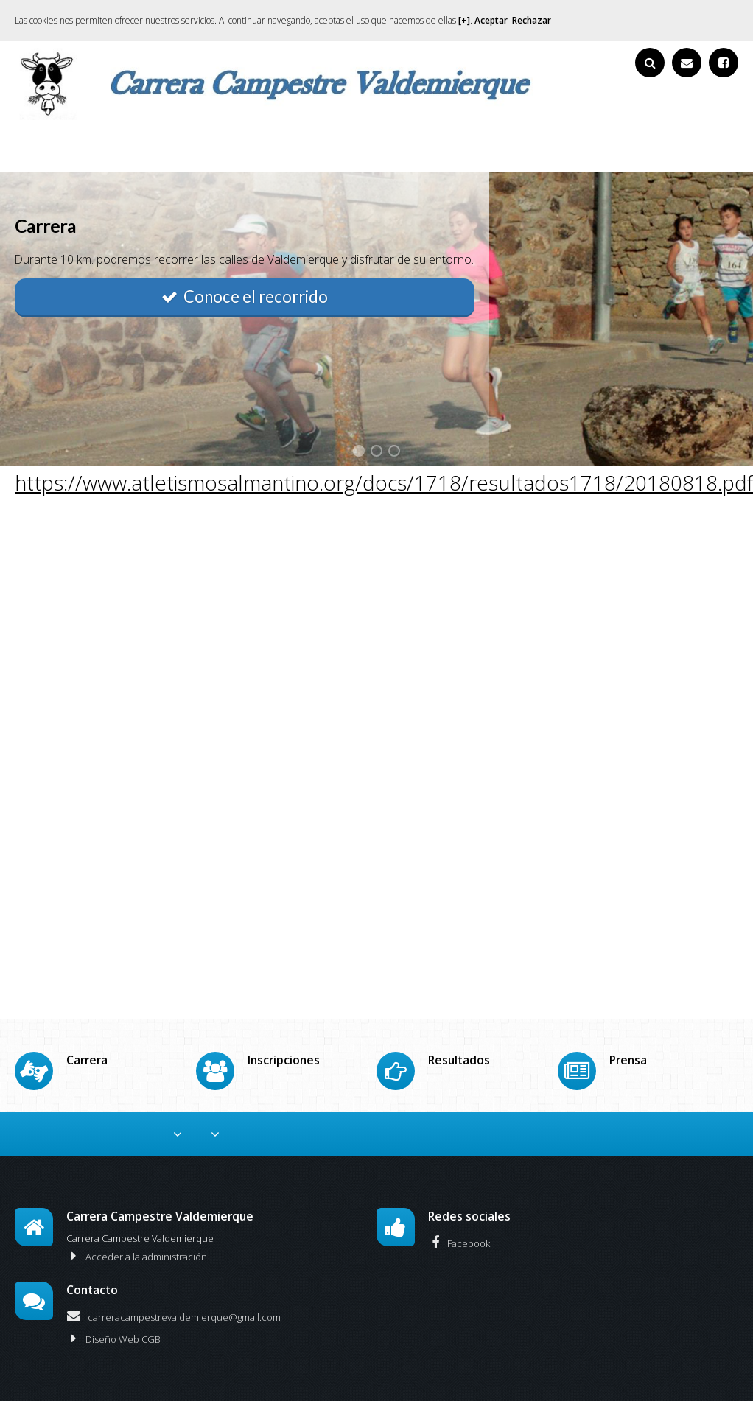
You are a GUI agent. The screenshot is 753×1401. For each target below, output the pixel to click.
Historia (663, 1112)
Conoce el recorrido (244, 297)
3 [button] (394, 451)
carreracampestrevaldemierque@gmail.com (173, 1290)
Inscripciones (300, 1112)
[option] (376, 319)
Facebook (459, 1217)
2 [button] (376, 451)
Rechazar (531, 20)
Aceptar (491, 20)
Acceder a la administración (136, 1230)
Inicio (21, 1112)
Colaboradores (87, 1112)
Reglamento (169, 1112)
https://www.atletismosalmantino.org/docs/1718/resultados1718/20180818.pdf (384, 482)
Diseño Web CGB (113, 1313)
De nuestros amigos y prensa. (490, 1112)
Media (594, 1112)
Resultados (375, 1112)
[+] (464, 20)
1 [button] (359, 451)
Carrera (233, 1112)
